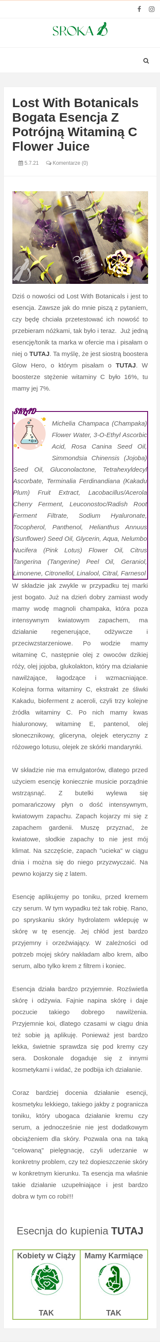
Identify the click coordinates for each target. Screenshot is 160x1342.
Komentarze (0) (67, 163)
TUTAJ (127, 1231)
